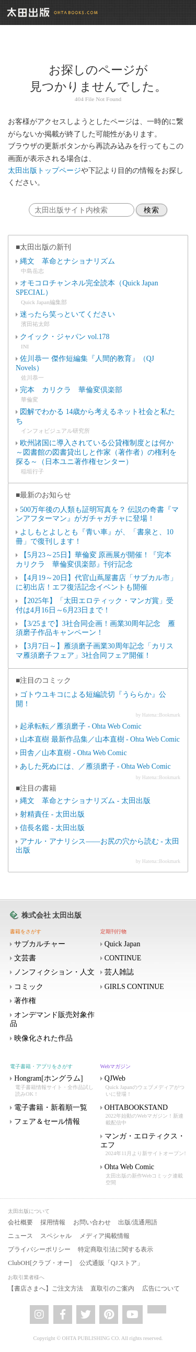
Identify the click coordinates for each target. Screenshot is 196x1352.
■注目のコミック (43, 680)
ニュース (20, 1236)
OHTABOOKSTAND (144, 1115)
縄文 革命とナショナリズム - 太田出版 (85, 801)
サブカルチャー (39, 944)
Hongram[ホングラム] (54, 1085)
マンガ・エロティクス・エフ (144, 1145)
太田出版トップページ (44, 170)
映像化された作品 (43, 1038)
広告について (161, 1288)
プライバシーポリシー (39, 1249)
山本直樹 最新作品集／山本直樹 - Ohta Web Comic (100, 739)
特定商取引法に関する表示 (115, 1249)
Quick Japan (123, 944)
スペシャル (56, 1236)
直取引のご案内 (112, 1288)
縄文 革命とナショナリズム (67, 261)
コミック (28, 987)
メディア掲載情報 (104, 1236)
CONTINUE (123, 958)
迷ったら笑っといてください (67, 314)
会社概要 (20, 1222)
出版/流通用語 (137, 1222)
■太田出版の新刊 (43, 247)
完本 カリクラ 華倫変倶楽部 (71, 390)
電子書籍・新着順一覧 (50, 1107)
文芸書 (25, 958)
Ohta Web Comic (144, 1174)
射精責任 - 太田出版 (52, 814)
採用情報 (52, 1222)
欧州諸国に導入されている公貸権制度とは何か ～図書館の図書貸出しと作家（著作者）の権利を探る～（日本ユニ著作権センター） (98, 452)
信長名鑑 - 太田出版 (52, 828)
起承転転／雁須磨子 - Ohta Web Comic (80, 726)
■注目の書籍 (36, 788)
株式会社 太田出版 (51, 915)
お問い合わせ (92, 1222)
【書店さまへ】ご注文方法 (45, 1288)
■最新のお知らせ (43, 495)
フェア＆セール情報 (47, 1121)
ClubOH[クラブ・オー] (40, 1263)
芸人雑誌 (119, 972)
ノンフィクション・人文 (54, 972)
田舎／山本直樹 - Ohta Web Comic (73, 753)
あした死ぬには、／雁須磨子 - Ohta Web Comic (95, 766)
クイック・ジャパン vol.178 (64, 337)
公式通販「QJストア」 (111, 1263)
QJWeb (144, 1085)
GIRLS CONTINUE (134, 987)
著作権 (25, 1001)
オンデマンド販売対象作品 (52, 1019)
